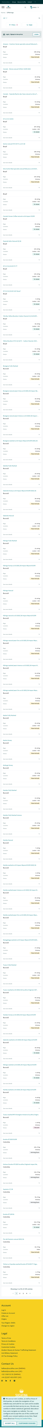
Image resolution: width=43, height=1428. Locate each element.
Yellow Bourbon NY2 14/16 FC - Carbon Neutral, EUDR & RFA (22, 341)
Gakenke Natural (8, 516)
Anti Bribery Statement (9, 1353)
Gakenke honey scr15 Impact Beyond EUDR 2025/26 (19, 491)
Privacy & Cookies (7, 1344)
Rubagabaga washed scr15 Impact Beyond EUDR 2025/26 (21, 940)
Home (3, 12)
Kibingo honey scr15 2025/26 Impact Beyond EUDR (19, 565)
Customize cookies (27, 1423)
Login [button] (36, 34)
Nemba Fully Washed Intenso (12, 815)
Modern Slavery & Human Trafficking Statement (18, 1350)
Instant (30, 2)
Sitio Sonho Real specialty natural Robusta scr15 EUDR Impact (23, 169)
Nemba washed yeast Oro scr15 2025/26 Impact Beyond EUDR (23, 915)
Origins (4, 1319)
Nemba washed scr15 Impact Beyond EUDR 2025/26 (19, 865)
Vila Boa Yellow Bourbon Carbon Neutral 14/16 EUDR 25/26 (22, 316)
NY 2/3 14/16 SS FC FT (10, 266)
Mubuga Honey (8, 765)
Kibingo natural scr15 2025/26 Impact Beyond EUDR (19, 615)
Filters (13, 25)
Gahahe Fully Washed (10, 466)
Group (14, 2)
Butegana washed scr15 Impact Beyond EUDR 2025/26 (20, 441)
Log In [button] (3, 1310)
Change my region (7, 1326)
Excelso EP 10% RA (8, 1214)
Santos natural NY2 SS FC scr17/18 (14, 144)
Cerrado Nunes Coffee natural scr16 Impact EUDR (19, 216)
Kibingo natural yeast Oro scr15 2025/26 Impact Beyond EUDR (23, 640)
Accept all (10, 1423)
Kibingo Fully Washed (10, 541)
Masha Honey (7, 740)
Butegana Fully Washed (10, 366)
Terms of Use (6, 1338)
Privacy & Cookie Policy (23, 1418)
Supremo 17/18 (8, 1189)
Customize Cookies (8, 1347)
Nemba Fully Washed (10, 790)
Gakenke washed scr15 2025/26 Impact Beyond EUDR (20, 1040)
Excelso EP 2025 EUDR (10, 1139)
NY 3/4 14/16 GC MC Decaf (11, 291)
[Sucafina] (8, 7)
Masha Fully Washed (9, 715)
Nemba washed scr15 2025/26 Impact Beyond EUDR (19, 1090)
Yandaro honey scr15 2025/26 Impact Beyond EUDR (19, 1015)
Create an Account (8, 1313)
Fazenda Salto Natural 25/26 (12, 241)
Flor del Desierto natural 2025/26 (13, 1239)
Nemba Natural (8, 840)
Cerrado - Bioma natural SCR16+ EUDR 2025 (17, 69)
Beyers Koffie (22, 2)
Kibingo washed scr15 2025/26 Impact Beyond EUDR (19, 1065)
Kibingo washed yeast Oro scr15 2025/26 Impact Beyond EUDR (23, 690)
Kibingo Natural (8, 590)
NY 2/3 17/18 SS (8, 119)
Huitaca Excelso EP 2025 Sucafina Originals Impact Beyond (21, 1164)
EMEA (34, 7)
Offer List (4, 1316)
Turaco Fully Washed (9, 965)
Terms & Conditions (8, 1341)
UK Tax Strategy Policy (9, 1356)
